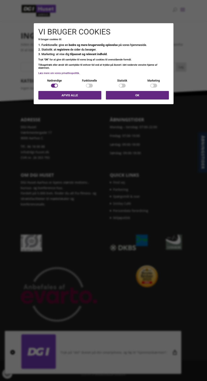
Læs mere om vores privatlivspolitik (58, 73)
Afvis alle (70, 95)
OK (137, 95)
